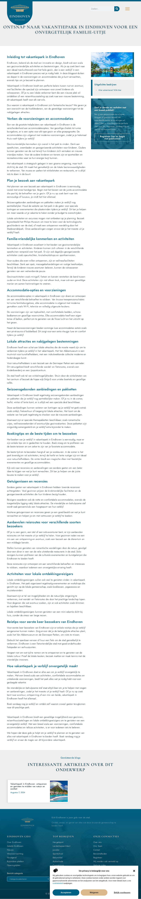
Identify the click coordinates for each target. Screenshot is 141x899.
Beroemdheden (100, 853)
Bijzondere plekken (15, 861)
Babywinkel (57, 857)
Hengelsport (58, 842)
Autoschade (58, 861)
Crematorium (58, 865)
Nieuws (10, 849)
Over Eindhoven (14, 842)
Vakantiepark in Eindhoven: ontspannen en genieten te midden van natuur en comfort (28, 786)
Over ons (97, 842)
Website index (99, 865)
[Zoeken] (117, 8)
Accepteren (66, 892)
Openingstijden (13, 865)
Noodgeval (12, 857)
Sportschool (58, 853)
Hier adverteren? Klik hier (110, 90)
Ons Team (97, 846)
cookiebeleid (58, 883)
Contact (96, 849)
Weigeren (94, 892)
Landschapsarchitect (61, 846)
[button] (134, 871)
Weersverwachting (15, 853)
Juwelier (56, 849)
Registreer (97, 857)
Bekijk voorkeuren (122, 892)
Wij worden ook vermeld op (105, 861)
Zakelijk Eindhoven (15, 846)
